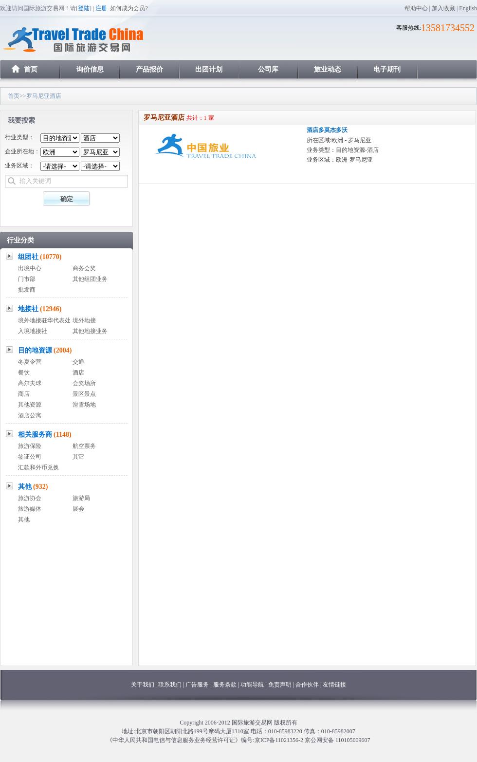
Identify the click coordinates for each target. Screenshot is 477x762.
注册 (101, 8)
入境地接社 (32, 331)
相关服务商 (45, 434)
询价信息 (90, 69)
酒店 (78, 372)
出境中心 (29, 268)
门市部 (27, 279)
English (468, 8)
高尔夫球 (29, 383)
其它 (78, 456)
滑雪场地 (84, 404)
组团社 (40, 256)
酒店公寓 (29, 415)
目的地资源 (45, 350)
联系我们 (170, 684)
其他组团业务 (90, 279)
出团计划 (208, 69)
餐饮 (24, 372)
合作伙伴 (307, 684)
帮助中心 (416, 8)
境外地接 (84, 320)
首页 (30, 69)
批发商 (27, 289)
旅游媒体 (29, 508)
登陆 (84, 8)
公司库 (268, 69)
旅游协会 (29, 498)
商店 (24, 393)
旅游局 (81, 498)
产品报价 (149, 69)
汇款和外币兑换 (38, 467)
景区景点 (84, 393)
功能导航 (252, 684)
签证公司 (29, 456)
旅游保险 (29, 446)
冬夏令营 (29, 361)
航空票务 (84, 446)
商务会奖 (84, 268)
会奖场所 (84, 383)
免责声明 (280, 684)
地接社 (40, 309)
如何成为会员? (128, 8)
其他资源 (29, 404)
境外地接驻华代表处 (44, 320)
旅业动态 (327, 69)
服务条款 (225, 684)
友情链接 (334, 684)
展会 (78, 508)
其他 (33, 486)
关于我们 (142, 684)
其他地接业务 (90, 331)
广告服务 (197, 684)
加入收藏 (443, 8)
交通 (78, 361)
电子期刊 (387, 69)
